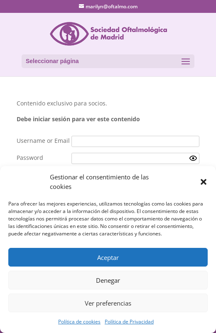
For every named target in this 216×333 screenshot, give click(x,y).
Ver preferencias (108, 303)
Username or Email (43, 140)
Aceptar (108, 257)
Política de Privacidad (129, 321)
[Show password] (193, 158)
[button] (203, 182)
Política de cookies (79, 321)
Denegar (108, 280)
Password (30, 158)
